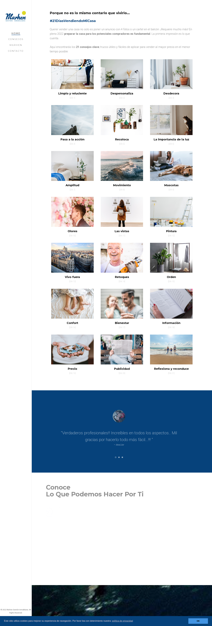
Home (15, 33)
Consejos (15, 39)
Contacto (16, 51)
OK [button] (198, 621)
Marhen (16, 45)
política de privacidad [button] (122, 621)
